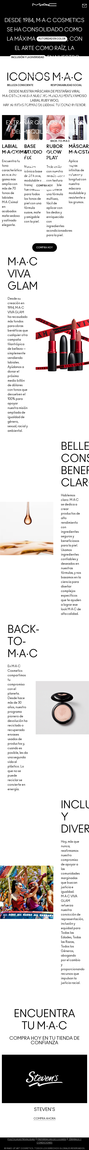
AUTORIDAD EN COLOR (51, 39)
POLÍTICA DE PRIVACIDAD (21, 1139)
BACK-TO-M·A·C (60, 141)
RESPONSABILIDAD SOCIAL (66, 85)
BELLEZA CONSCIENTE (20, 85)
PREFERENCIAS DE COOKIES (51, 1139)
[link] (44, 185)
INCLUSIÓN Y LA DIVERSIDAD (27, 57)
